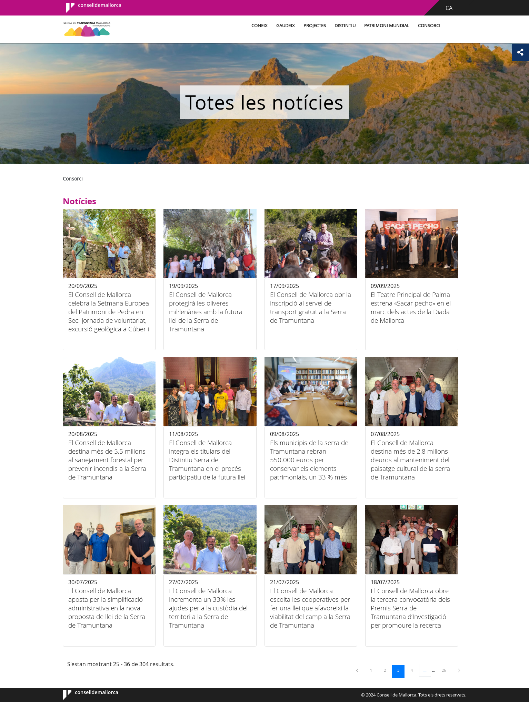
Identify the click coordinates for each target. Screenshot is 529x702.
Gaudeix (285, 26)
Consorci (429, 26)
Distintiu (345, 26)
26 (446, 670)
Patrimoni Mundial (386, 26)
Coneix (259, 26)
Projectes (314, 26)
